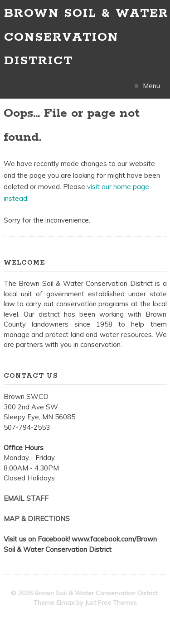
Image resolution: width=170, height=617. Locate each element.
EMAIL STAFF (26, 498)
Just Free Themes (111, 602)
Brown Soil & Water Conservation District (86, 37)
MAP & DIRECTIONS (37, 518)
